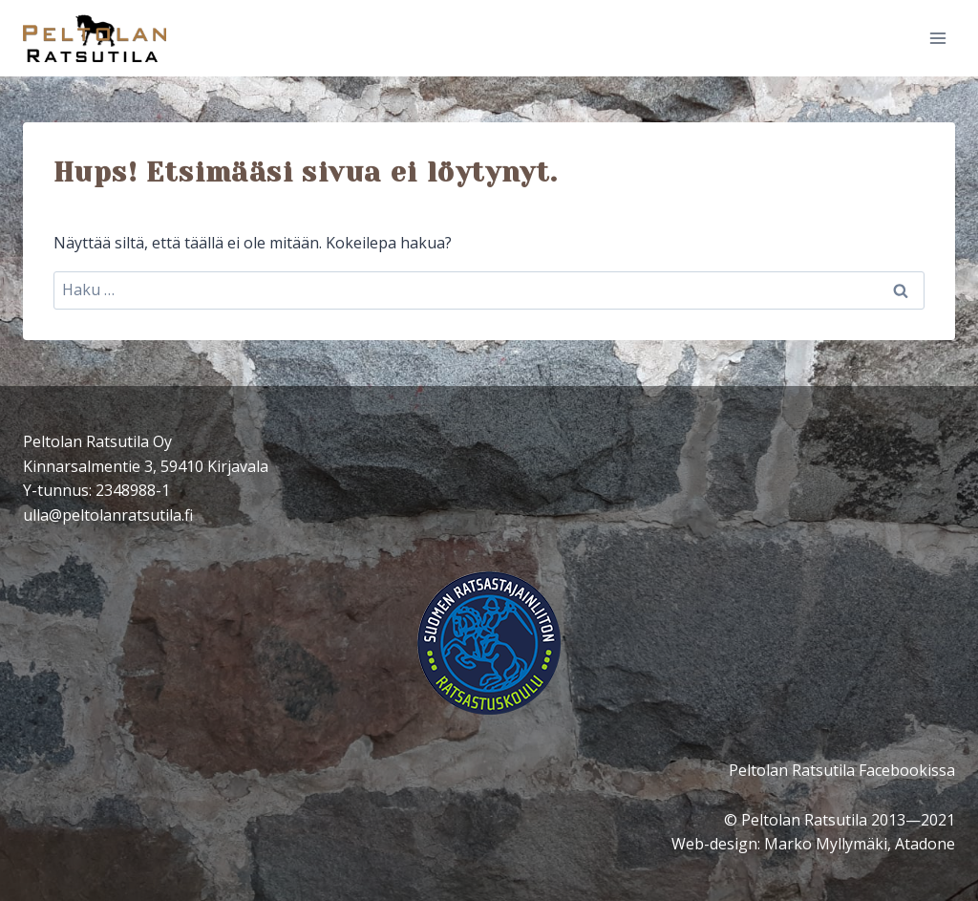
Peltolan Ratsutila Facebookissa (842, 770)
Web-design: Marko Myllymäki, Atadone (813, 843)
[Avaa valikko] (937, 38)
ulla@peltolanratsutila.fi (108, 515)
